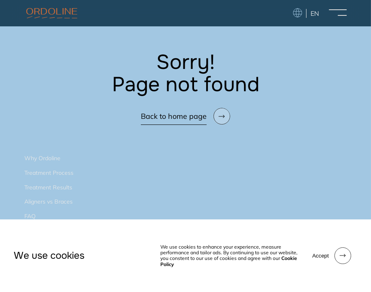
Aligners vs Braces (48, 201)
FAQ (30, 216)
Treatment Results (48, 187)
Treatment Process (48, 172)
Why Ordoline (42, 158)
